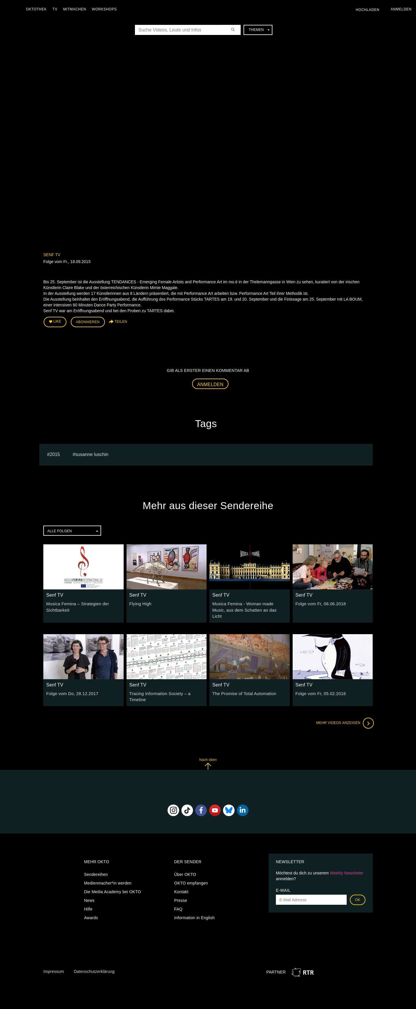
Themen (259, 30)
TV (56, 9)
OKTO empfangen (191, 874)
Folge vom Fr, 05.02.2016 (319, 686)
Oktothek (37, 9)
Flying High (140, 603)
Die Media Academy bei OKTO (112, 883)
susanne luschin (91, 453)
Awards (91, 909)
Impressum (53, 963)
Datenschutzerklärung (94, 963)
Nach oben (208, 755)
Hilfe (88, 900)
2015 (55, 453)
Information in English (194, 909)
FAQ (178, 900)
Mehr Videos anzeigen (344, 714)
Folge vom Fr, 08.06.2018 (319, 603)
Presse (180, 892)
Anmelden (210, 383)
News (89, 892)
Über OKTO (185, 866)
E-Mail (283, 882)
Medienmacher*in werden (107, 874)
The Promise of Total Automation (242, 686)
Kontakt (181, 883)
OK (357, 891)
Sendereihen (96, 866)
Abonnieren (88, 322)
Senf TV (51, 254)
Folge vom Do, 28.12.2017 (71, 686)
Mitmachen (76, 9)
